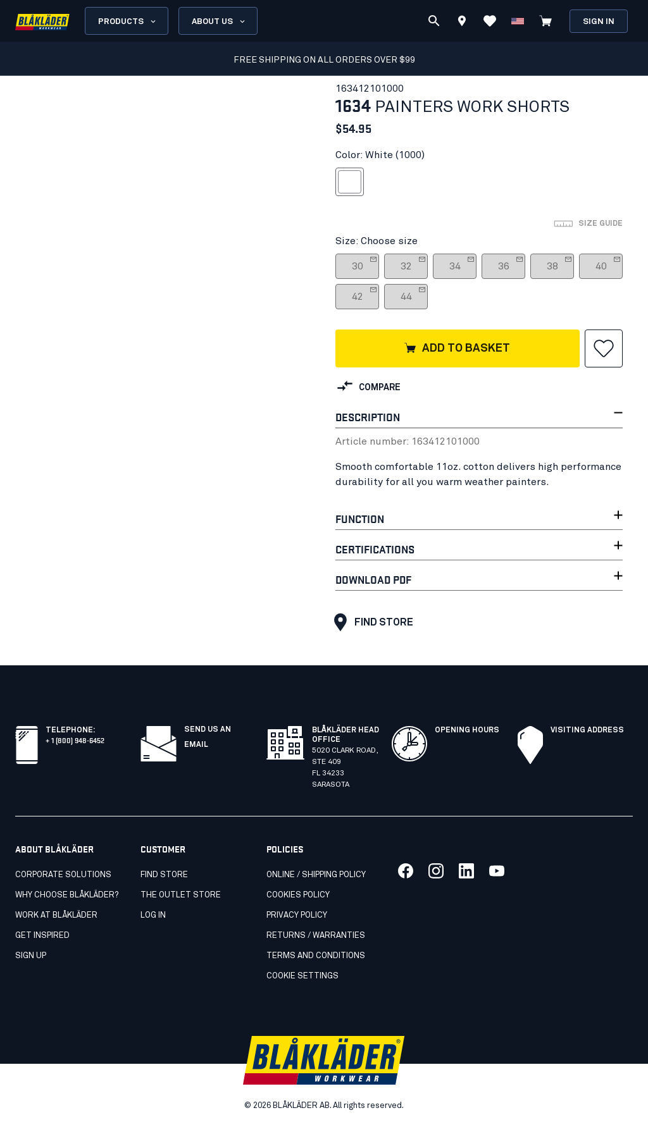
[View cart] (545, 21)
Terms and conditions (315, 956)
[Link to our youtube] (497, 871)
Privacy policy (296, 915)
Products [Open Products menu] (128, 21)
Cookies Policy (298, 895)
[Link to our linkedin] (466, 871)
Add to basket (456, 349)
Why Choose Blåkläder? (66, 895)
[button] (604, 348)
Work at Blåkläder (56, 915)
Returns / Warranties (315, 936)
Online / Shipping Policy (316, 875)
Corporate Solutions (63, 875)
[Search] (434, 21)
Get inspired (42, 936)
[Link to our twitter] (436, 871)
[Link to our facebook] (406, 871)
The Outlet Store (180, 895)
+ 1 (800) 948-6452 (75, 740)
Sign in (598, 22)
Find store (370, 622)
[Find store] (462, 23)
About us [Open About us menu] (219, 21)
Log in (153, 915)
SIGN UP (30, 956)
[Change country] (518, 21)
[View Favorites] (490, 21)
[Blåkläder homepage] (42, 21)
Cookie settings (302, 976)
